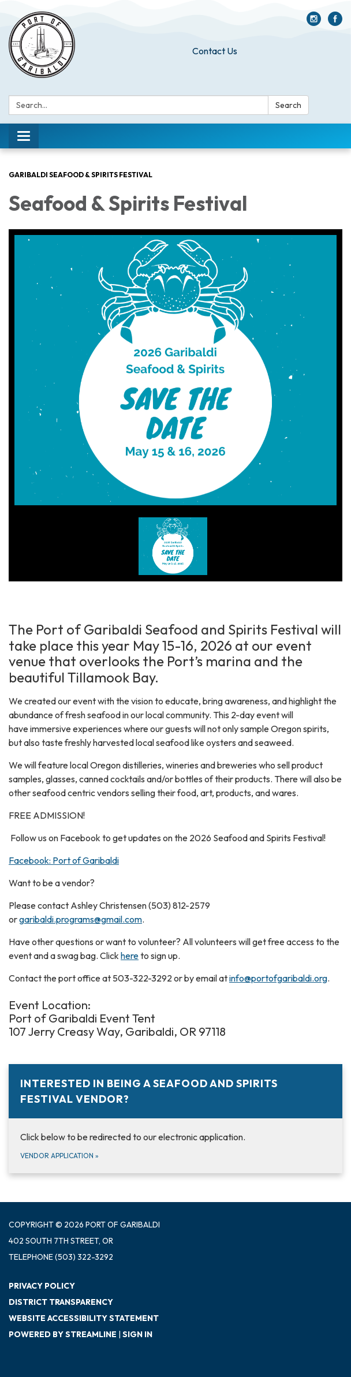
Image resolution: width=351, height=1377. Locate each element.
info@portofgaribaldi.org (278, 978)
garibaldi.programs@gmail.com (80, 919)
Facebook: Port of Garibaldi (64, 860)
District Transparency (61, 1302)
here (130, 955)
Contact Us (214, 51)
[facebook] (335, 22)
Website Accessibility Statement (84, 1318)
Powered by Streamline (63, 1334)
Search (288, 105)
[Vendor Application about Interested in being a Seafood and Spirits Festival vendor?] (175, 1118)
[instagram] (314, 22)
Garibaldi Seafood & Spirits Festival (80, 174)
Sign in (137, 1334)
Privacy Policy (42, 1286)
